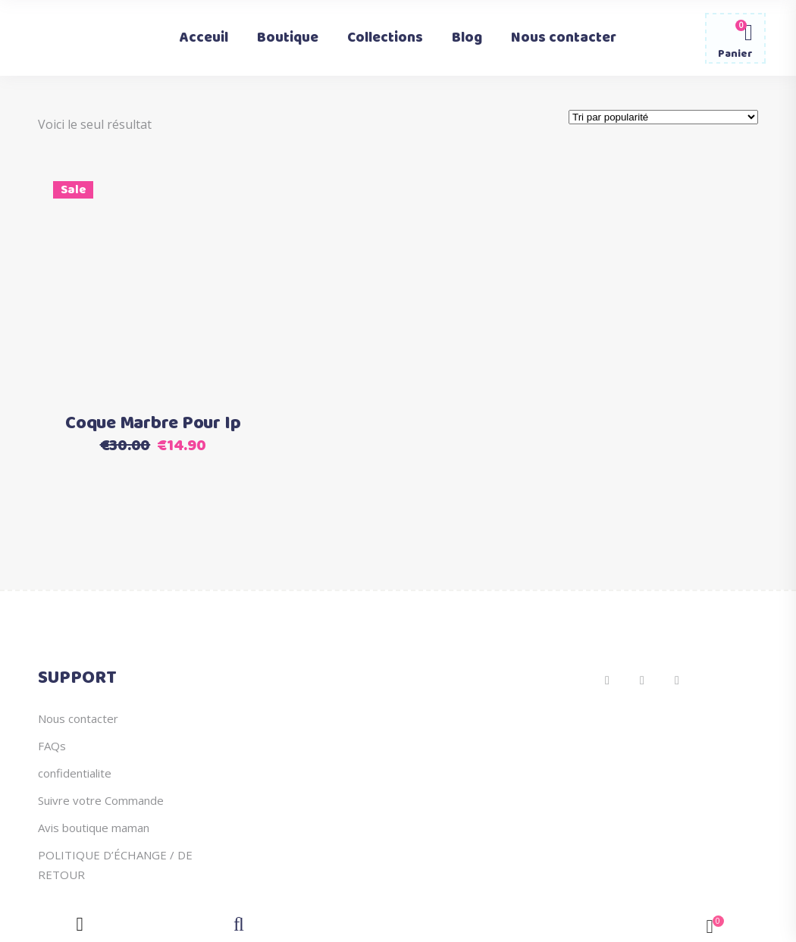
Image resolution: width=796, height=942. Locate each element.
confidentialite (74, 773)
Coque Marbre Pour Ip (152, 423)
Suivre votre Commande (101, 800)
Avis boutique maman (93, 827)
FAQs (52, 745)
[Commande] (663, 117)
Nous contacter (78, 718)
